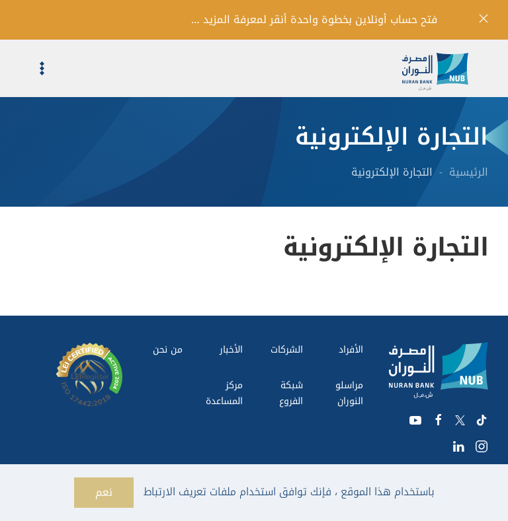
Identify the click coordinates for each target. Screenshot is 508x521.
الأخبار (231, 350)
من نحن (168, 350)
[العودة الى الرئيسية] (445, 68)
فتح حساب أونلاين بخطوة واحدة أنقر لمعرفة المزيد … (314, 20)
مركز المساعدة (224, 393)
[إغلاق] (483, 18)
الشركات (287, 350)
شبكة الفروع (291, 393)
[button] (32, 68)
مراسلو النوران (349, 393)
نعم (103, 492)
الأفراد (351, 350)
